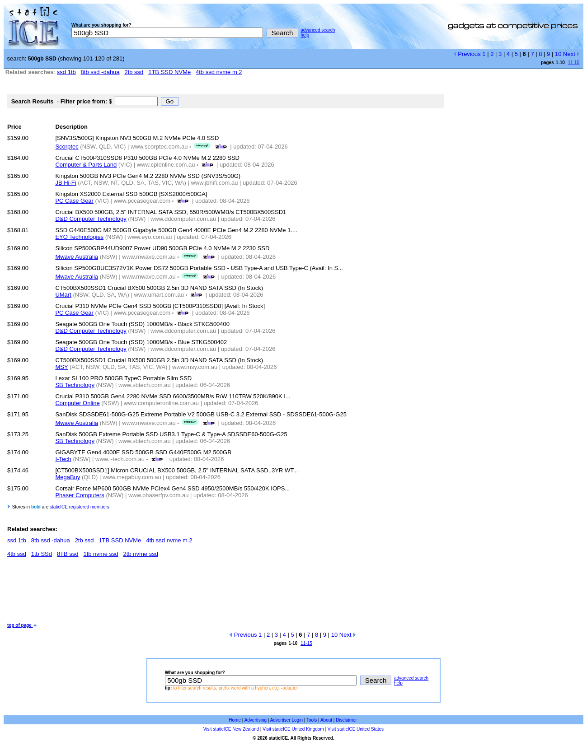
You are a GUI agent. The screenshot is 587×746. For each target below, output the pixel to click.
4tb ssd (16, 553)
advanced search (318, 30)
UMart (63, 294)
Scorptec (66, 146)
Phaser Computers (79, 495)
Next (571, 54)
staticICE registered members (79, 506)
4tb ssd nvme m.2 (219, 72)
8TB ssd (68, 553)
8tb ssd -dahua (100, 72)
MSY (61, 367)
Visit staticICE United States (356, 729)
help (305, 35)
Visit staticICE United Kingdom (293, 729)
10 (558, 54)
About (326, 720)
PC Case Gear (74, 200)
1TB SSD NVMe (169, 72)
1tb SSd (41, 553)
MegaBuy (67, 477)
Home (235, 720)
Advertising (255, 720)
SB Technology (74, 385)
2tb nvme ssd (140, 553)
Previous (467, 54)
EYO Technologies (79, 236)
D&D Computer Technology (90, 218)
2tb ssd (133, 72)
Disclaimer (346, 720)
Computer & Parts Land (86, 164)
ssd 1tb (66, 72)
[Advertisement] (171, 593)
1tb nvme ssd (100, 553)
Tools (311, 720)
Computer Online (77, 403)
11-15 (574, 62)
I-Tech (63, 459)
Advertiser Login (286, 720)
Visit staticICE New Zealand (231, 729)
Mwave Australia (76, 256)
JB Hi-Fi (65, 182)
